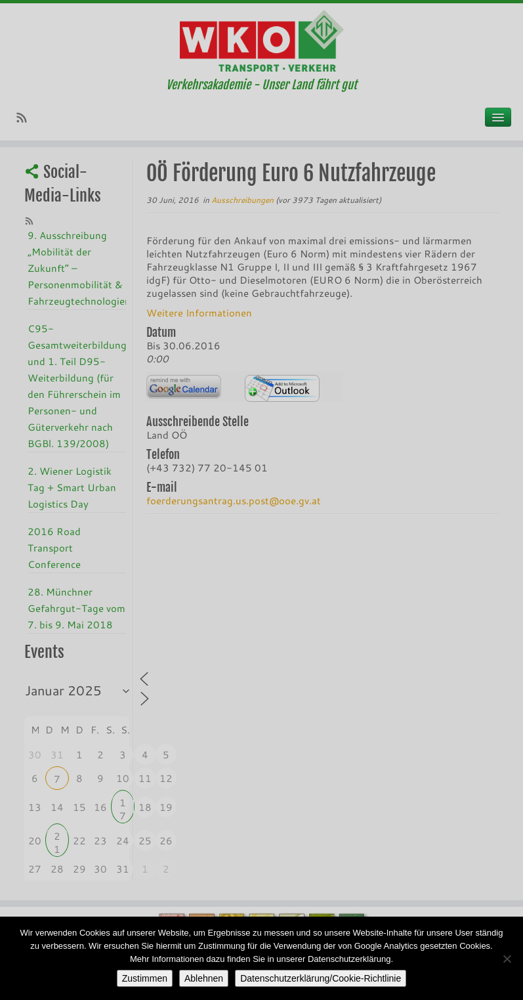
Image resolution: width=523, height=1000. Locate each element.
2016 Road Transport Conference (54, 548)
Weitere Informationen (199, 312)
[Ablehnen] (506, 958)
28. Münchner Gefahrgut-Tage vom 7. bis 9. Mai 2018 (76, 608)
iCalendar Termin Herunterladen (282, 388)
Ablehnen (203, 978)
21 (57, 837)
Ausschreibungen (243, 199)
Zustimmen (144, 978)
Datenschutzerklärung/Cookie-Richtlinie (320, 978)
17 (122, 804)
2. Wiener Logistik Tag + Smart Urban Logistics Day (72, 487)
